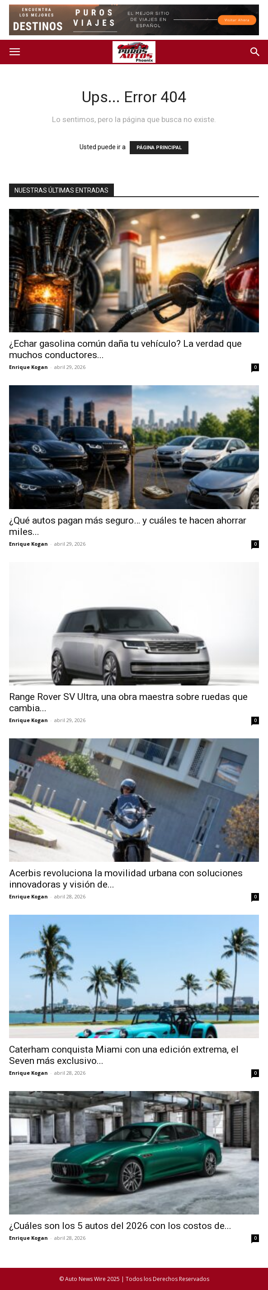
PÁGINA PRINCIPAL (159, 148)
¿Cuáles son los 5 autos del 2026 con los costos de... (120, 1225)
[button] (14, 52)
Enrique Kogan (28, 367)
